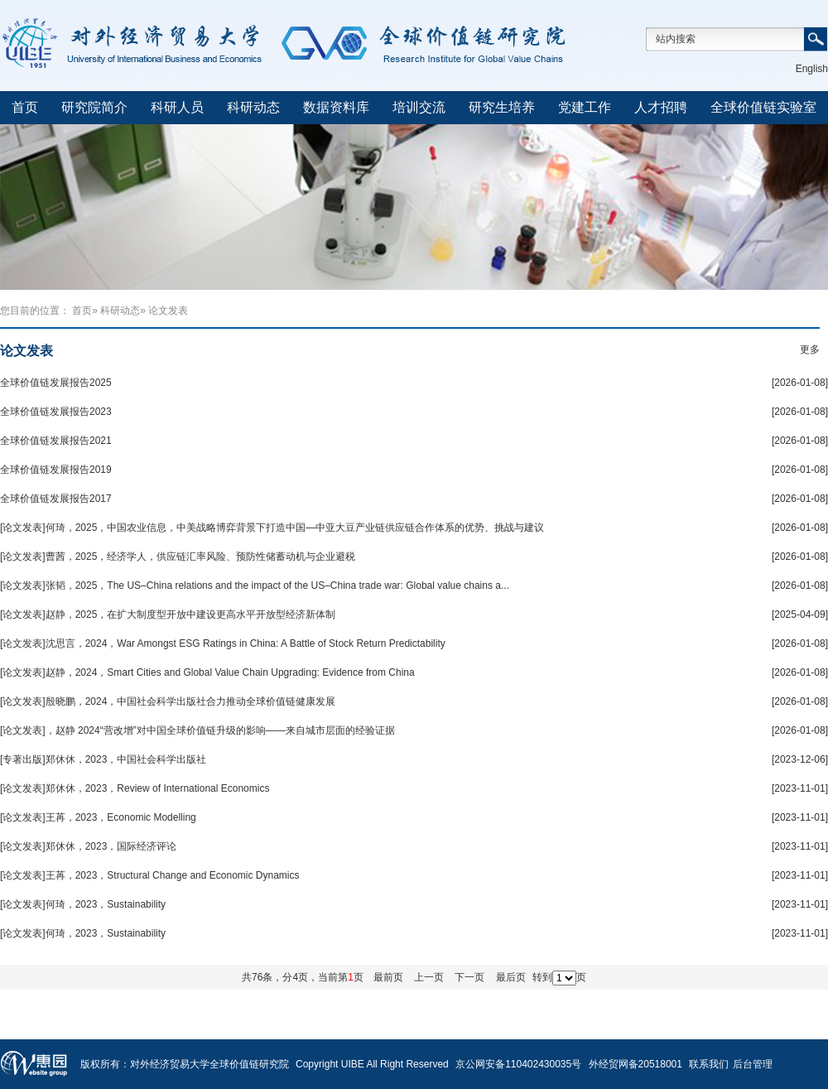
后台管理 (753, 1064)
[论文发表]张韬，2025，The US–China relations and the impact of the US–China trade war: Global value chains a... (254, 585)
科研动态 (253, 107)
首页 (25, 107)
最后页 (511, 977)
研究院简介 (94, 107)
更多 (810, 349)
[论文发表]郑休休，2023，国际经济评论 (88, 846)
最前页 (388, 977)
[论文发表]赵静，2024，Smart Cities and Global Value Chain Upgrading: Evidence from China (207, 672)
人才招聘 (660, 107)
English (812, 69)
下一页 (469, 977)
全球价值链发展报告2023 (56, 411)
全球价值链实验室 (763, 107)
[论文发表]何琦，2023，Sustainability (83, 904)
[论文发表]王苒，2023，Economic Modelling (98, 817)
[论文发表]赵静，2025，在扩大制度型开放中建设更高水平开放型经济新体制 (167, 614)
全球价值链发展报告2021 (56, 440)
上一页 (429, 977)
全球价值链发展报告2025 (56, 382)
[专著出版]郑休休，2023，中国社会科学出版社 (103, 759)
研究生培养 (502, 107)
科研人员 (177, 107)
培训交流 (418, 107)
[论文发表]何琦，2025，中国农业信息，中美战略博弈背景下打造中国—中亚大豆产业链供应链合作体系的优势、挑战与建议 (272, 527)
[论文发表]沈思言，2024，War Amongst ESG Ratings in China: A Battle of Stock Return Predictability (222, 643)
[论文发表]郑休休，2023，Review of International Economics (134, 788)
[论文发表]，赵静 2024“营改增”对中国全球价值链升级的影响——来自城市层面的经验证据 (197, 730)
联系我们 (709, 1064)
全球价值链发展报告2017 (56, 498)
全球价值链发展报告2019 (56, 469)
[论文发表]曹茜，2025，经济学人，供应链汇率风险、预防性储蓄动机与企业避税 (177, 556)
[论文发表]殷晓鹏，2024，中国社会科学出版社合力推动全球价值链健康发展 (167, 701)
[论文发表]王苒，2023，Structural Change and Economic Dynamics (149, 875)
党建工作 (584, 107)
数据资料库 (336, 107)
